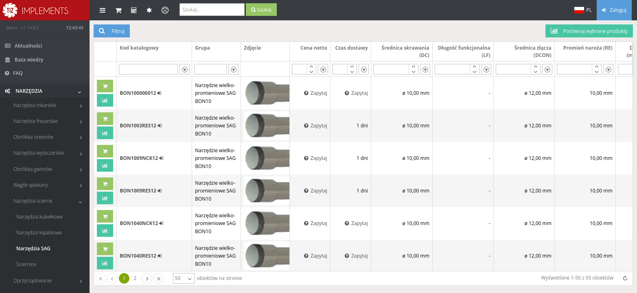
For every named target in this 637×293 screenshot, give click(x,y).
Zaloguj (614, 10)
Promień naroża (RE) (588, 47)
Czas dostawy (351, 47)
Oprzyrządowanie (49, 280)
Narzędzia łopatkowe (39, 232)
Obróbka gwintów (49, 169)
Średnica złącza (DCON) (533, 51)
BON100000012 (140, 93)
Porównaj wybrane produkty (589, 31)
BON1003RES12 (141, 125)
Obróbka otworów (49, 136)
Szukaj (261, 9)
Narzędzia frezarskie (49, 121)
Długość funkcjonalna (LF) (464, 51)
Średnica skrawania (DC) (405, 51)
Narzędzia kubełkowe (39, 216)
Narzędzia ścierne (49, 200)
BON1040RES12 (141, 255)
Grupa (202, 47)
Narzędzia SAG (33, 248)
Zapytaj (315, 93)
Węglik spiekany (49, 184)
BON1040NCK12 (141, 223)
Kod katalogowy (139, 47)
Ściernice (26, 264)
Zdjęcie (252, 47)
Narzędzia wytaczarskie (49, 152)
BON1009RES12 (141, 190)
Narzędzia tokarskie (49, 105)
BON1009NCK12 (141, 158)
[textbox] (148, 69)
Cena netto (313, 47)
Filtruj (112, 31)
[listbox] (184, 69)
